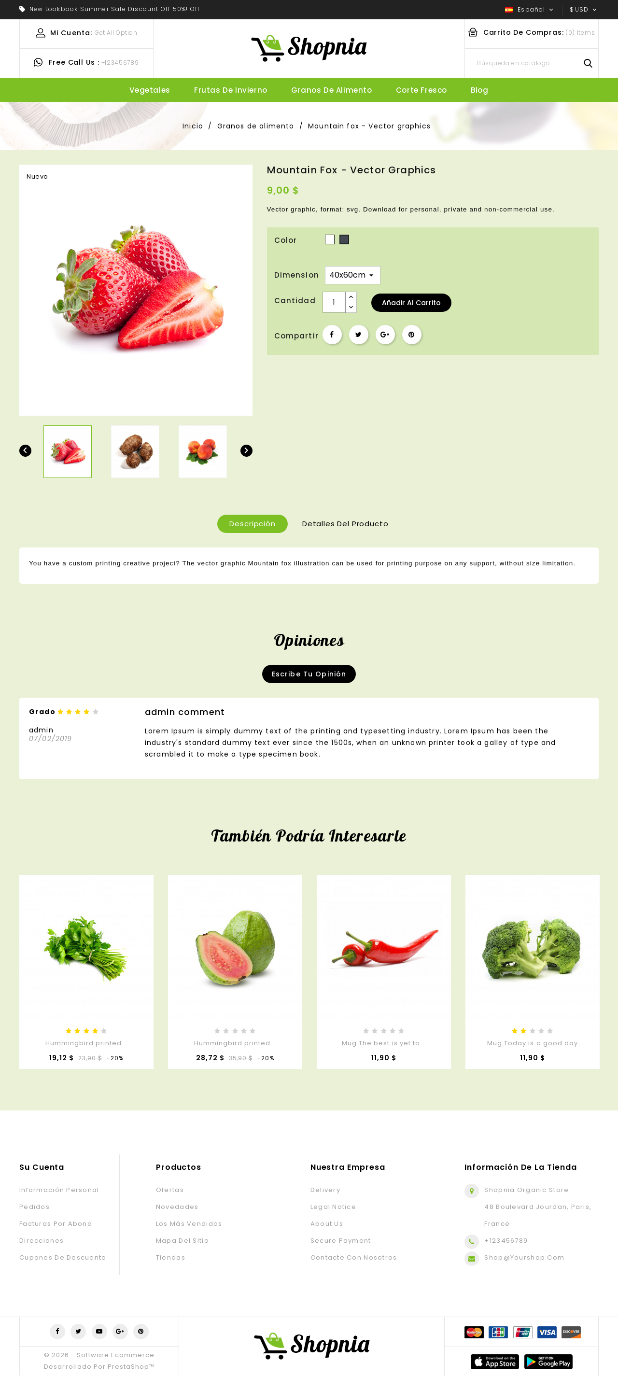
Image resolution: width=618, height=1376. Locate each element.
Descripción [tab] (252, 524)
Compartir (332, 334)
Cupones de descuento (63, 1257)
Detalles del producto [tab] (345, 524)
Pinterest (411, 334)
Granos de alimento (331, 90)
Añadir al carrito (411, 303)
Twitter (78, 1331)
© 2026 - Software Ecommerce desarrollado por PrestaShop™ (99, 1360)
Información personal (59, 1189)
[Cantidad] (334, 302)
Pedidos (34, 1206)
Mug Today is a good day (532, 1043)
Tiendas (170, 1257)
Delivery (325, 1189)
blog (479, 90)
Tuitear (358, 334)
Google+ (385, 334)
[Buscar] (531, 63)
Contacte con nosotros (353, 1257)
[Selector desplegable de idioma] (530, 10)
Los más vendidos (189, 1223)
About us (326, 1223)
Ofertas (170, 1189)
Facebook (57, 1331)
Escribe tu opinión (309, 674)
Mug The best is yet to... (384, 1043)
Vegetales (149, 90)
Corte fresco (421, 90)
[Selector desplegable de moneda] (584, 10)
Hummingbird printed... (86, 1043)
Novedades (177, 1206)
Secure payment (340, 1240)
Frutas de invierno (230, 90)
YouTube (99, 1331)
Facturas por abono (55, 1223)
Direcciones (41, 1240)
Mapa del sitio (182, 1240)
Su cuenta (41, 1167)
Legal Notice (333, 1206)
